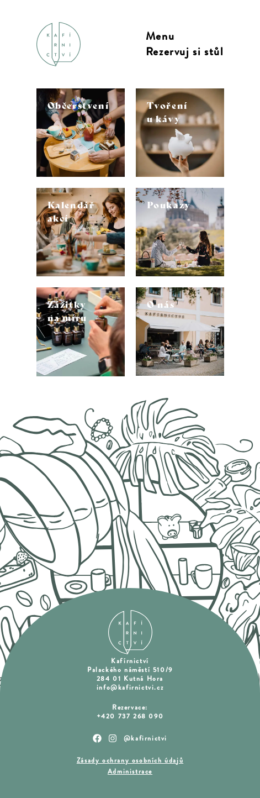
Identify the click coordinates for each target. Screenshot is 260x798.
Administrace (130, 771)
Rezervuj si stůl (185, 52)
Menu (160, 36)
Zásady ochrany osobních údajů (130, 760)
